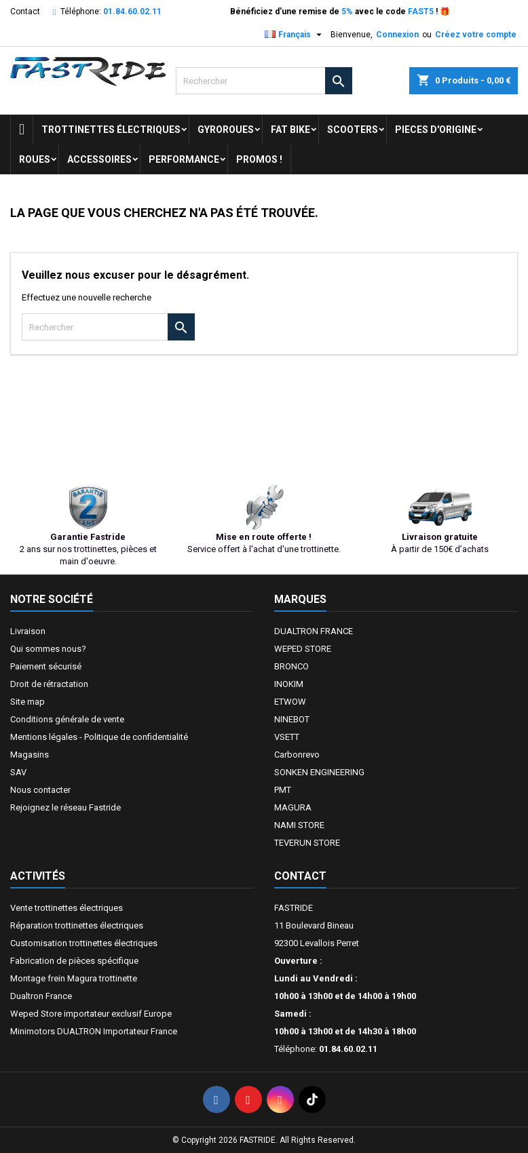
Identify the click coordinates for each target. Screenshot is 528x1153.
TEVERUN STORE (307, 843)
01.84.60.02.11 (132, 11)
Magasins (29, 754)
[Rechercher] (264, 80)
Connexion (397, 34)
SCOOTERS (352, 129)
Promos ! (259, 159)
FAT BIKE (290, 129)
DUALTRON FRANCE (313, 631)
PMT (282, 790)
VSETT (286, 737)
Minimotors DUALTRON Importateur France (93, 1031)
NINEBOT (291, 719)
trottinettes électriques (111, 129)
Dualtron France (41, 996)
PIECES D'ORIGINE (435, 129)
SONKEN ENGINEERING (319, 772)
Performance (184, 159)
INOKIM (288, 684)
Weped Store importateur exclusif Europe (91, 1014)
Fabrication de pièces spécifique (74, 961)
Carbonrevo (297, 754)
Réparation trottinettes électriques (76, 925)
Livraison (27, 631)
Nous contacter (40, 790)
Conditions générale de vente (67, 719)
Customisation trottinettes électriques (83, 943)
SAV (18, 772)
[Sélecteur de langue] (295, 34)
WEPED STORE (302, 649)
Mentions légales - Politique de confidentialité (99, 737)
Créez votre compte (475, 34)
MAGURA (293, 807)
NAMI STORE (299, 825)
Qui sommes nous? (48, 649)
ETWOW (290, 702)
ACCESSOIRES (99, 159)
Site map (27, 702)
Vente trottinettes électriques (66, 908)
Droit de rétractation (49, 684)
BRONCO (291, 666)
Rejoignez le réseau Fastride (65, 807)
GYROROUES (225, 129)
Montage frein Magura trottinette (73, 978)
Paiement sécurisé (45, 666)
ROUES (34, 159)
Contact (25, 11)
